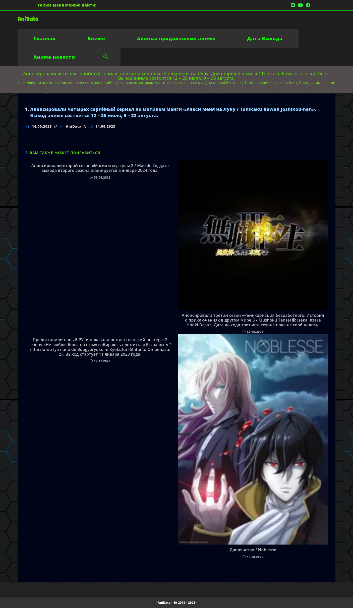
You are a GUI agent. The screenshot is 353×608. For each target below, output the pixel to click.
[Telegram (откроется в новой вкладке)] (307, 5)
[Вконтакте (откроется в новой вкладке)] (292, 5)
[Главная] (19, 82)
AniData (28, 19)
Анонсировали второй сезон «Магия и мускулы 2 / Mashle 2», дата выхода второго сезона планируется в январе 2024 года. (100, 168)
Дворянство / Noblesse (253, 550)
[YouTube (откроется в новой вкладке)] (300, 5)
